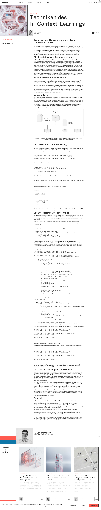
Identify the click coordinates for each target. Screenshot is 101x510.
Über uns (39, 2)
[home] (8, 2)
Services (21, 2)
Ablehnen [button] (83, 505)
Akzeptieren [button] (94, 505)
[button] (22, 2)
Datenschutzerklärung (41, 506)
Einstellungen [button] (73, 505)
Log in (90, 2)
